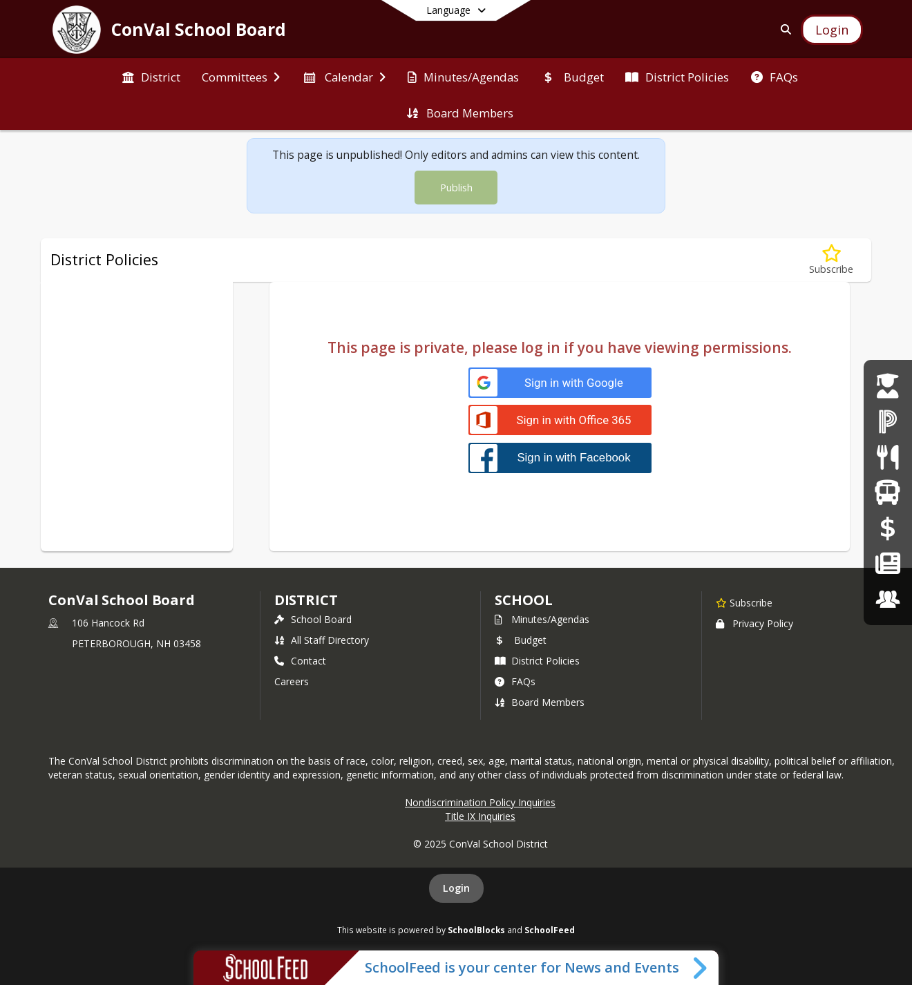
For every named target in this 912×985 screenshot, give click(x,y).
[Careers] (888, 599)
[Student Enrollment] (887, 386)
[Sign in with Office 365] (560, 420)
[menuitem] (151, 76)
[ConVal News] (887, 563)
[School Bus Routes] (887, 492)
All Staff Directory (321, 640)
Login (456, 888)
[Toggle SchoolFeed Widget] (701, 967)
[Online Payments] (888, 528)
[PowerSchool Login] (888, 421)
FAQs (515, 681)
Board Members (540, 702)
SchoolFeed (549, 929)
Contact (300, 660)
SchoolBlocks (476, 929)
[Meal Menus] (887, 457)
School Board (313, 619)
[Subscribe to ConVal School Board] (744, 602)
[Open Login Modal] (832, 30)
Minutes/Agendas (542, 619)
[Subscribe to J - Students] (831, 260)
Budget (521, 640)
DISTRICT (306, 600)
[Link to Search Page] (783, 29)
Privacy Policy (754, 623)
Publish (456, 187)
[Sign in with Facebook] (560, 457)
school (523, 600)
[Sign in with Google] (560, 383)
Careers (291, 681)
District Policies (537, 660)
